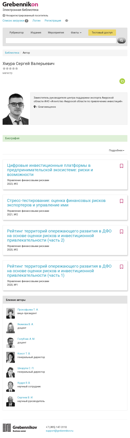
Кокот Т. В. (23, 353)
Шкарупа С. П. (25, 368)
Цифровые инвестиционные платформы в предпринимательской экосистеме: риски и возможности (50, 170)
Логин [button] (36, 20)
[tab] (65, 138)
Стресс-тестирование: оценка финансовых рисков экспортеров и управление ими (56, 202)
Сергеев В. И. (25, 397)
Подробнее (116, 150)
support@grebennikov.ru (59, 430)
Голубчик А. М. (26, 338)
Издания (36, 32)
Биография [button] (12, 138)
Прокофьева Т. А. (27, 309)
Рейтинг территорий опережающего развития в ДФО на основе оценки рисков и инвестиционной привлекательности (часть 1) (59, 271)
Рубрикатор (17, 32)
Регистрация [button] (53, 20)
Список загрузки (15, 20)
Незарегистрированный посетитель (25, 15)
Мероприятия (56, 32)
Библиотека (12, 52)
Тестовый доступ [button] (102, 32)
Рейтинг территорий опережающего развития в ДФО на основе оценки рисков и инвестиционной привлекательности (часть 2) (59, 236)
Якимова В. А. (25, 324)
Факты (76, 32)
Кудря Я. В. (23, 382)
